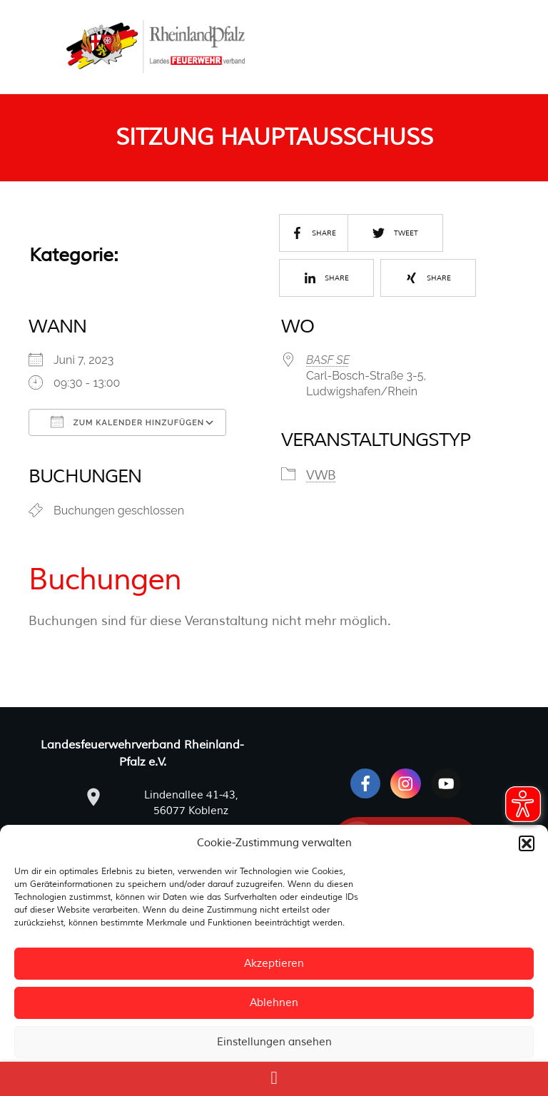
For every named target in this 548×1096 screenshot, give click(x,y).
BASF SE (328, 360)
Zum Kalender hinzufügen (127, 421)
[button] (526, 843)
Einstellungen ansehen (274, 1042)
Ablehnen (274, 1003)
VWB (321, 475)
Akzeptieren (274, 963)
